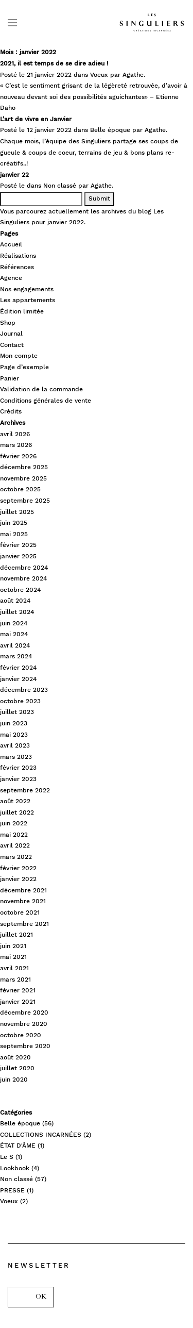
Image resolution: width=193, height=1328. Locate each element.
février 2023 (18, 767)
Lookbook (14, 1168)
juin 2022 (13, 823)
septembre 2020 (25, 1046)
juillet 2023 (17, 712)
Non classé (59, 185)
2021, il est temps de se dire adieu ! (54, 63)
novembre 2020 (23, 1023)
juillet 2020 (17, 1068)
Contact (12, 344)
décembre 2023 (24, 689)
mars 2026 (16, 445)
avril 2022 (15, 845)
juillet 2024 (17, 612)
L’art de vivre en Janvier (36, 119)
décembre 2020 (24, 1012)
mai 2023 (14, 734)
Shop (7, 322)
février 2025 (18, 545)
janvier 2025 (18, 556)
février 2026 (18, 456)
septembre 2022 (25, 790)
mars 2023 (16, 756)
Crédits (11, 411)
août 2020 (15, 1057)
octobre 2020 (20, 1035)
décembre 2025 (24, 467)
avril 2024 (15, 645)
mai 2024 (14, 634)
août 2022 (15, 801)
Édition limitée (22, 311)
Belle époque (110, 130)
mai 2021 (13, 956)
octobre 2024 (20, 589)
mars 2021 (15, 979)
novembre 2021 (23, 901)
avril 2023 (15, 745)
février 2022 (18, 868)
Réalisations (18, 255)
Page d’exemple (24, 367)
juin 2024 (13, 623)
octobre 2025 (20, 489)
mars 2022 (16, 856)
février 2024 (18, 667)
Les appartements (27, 300)
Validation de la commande (41, 389)
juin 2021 (13, 946)
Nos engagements (27, 289)
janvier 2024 (18, 679)
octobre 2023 (20, 701)
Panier (9, 378)
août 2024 (15, 600)
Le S (6, 1156)
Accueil (11, 244)
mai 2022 (14, 834)
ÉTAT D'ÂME (18, 1145)
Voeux (99, 74)
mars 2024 (16, 656)
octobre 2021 (20, 912)
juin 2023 (13, 723)
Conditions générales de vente (45, 400)
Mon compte (19, 355)
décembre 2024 (24, 567)
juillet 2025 (17, 512)
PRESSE (12, 1190)
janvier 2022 (18, 879)
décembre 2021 (23, 890)
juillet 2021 (16, 934)
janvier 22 (14, 174)
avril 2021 (14, 968)
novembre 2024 (23, 578)
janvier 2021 (18, 1001)
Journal (11, 333)
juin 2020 (14, 1079)
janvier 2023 (18, 779)
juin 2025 (13, 522)
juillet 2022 (17, 812)
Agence (11, 277)
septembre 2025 (25, 500)
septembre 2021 (24, 923)
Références (17, 267)
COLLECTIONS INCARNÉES (40, 1134)
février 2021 (18, 990)
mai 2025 (14, 534)
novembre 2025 (23, 478)
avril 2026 (15, 434)
